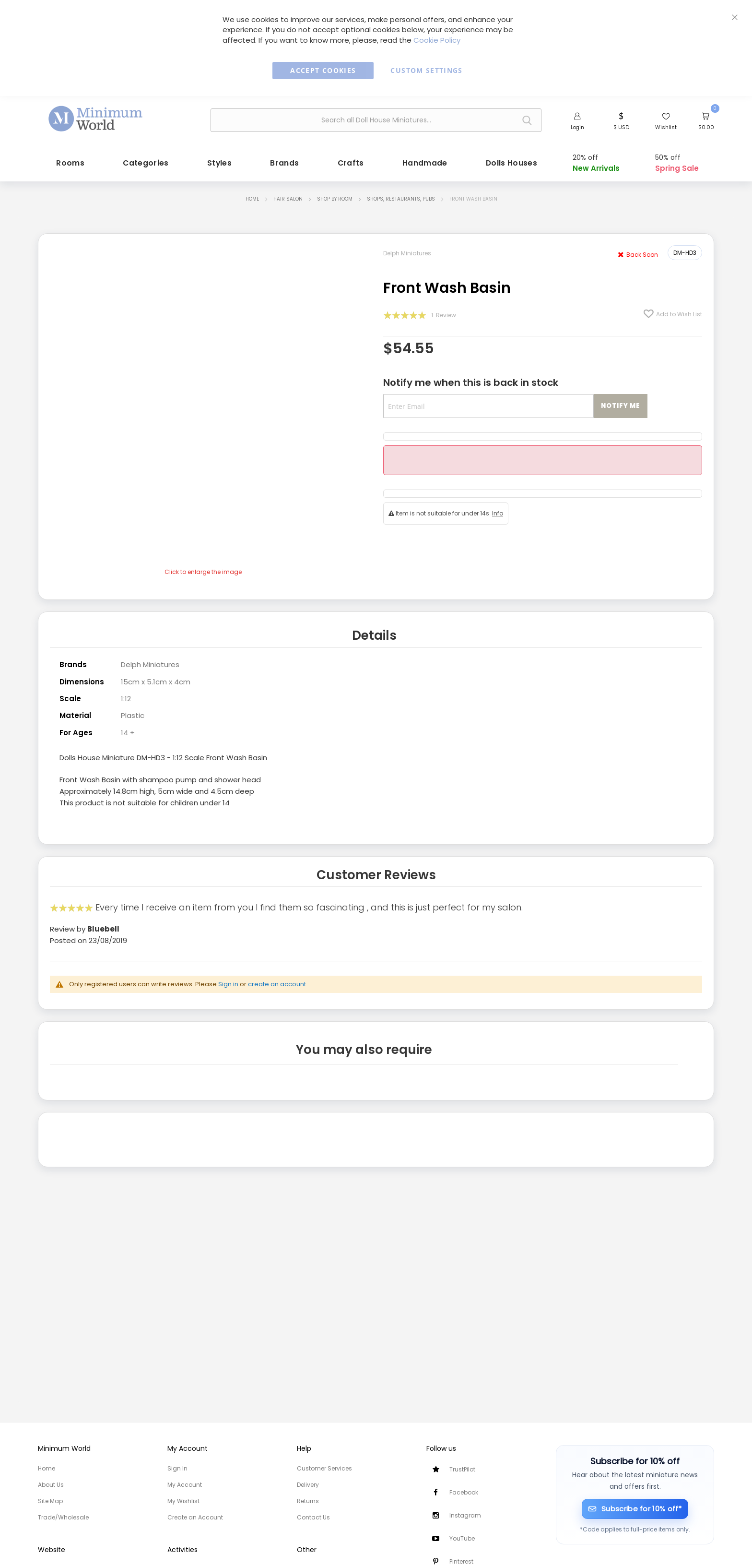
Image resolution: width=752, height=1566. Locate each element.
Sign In (177, 1468)
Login (577, 127)
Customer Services (324, 1468)
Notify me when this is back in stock (470, 382)
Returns (308, 1501)
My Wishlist (183, 1501)
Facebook (463, 1492)
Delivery (308, 1485)
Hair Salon (288, 199)
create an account (277, 984)
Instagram (465, 1515)
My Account (184, 1485)
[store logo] (96, 119)
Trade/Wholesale (63, 1517)
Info (497, 513)
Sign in (228, 984)
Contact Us (313, 1517)
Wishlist (666, 127)
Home (252, 199)
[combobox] (376, 120)
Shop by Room (334, 199)
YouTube (462, 1538)
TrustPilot (462, 1469)
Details (374, 635)
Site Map (50, 1501)
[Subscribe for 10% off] (635, 1508)
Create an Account (195, 1517)
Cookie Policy (436, 40)
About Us (51, 1485)
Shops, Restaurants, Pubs (401, 199)
